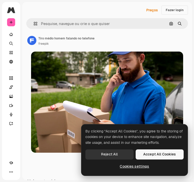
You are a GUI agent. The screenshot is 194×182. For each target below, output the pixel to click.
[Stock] (11, 53)
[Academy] (11, 163)
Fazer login (175, 10)
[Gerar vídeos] (11, 105)
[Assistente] (11, 124)
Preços (152, 10)
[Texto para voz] (11, 114)
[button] (33, 24)
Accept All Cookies (159, 154)
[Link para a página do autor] (31, 40)
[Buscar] (11, 43)
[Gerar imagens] (11, 96)
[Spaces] (11, 87)
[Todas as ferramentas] (11, 78)
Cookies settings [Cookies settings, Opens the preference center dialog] (134, 166)
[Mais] (11, 172)
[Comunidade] (11, 62)
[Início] (11, 34)
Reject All (109, 154)
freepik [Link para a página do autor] (43, 44)
